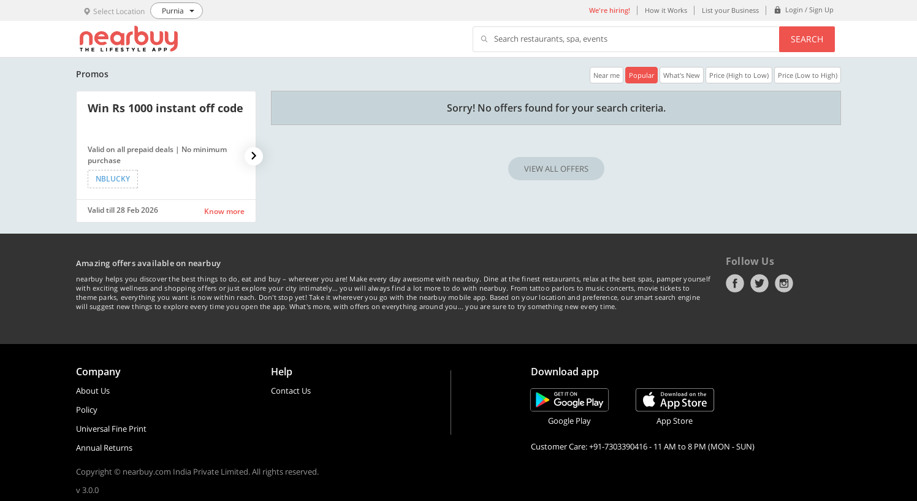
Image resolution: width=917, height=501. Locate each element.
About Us (93, 390)
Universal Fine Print (111, 428)
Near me (606, 75)
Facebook (735, 283)
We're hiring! (609, 10)
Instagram (784, 283)
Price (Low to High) (807, 75)
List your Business (730, 10)
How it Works (666, 10)
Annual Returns (104, 447)
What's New (681, 75)
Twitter (759, 283)
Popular (641, 75)
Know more (224, 211)
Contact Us (291, 390)
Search (807, 39)
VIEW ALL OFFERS (556, 168)
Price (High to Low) (739, 75)
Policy (86, 409)
